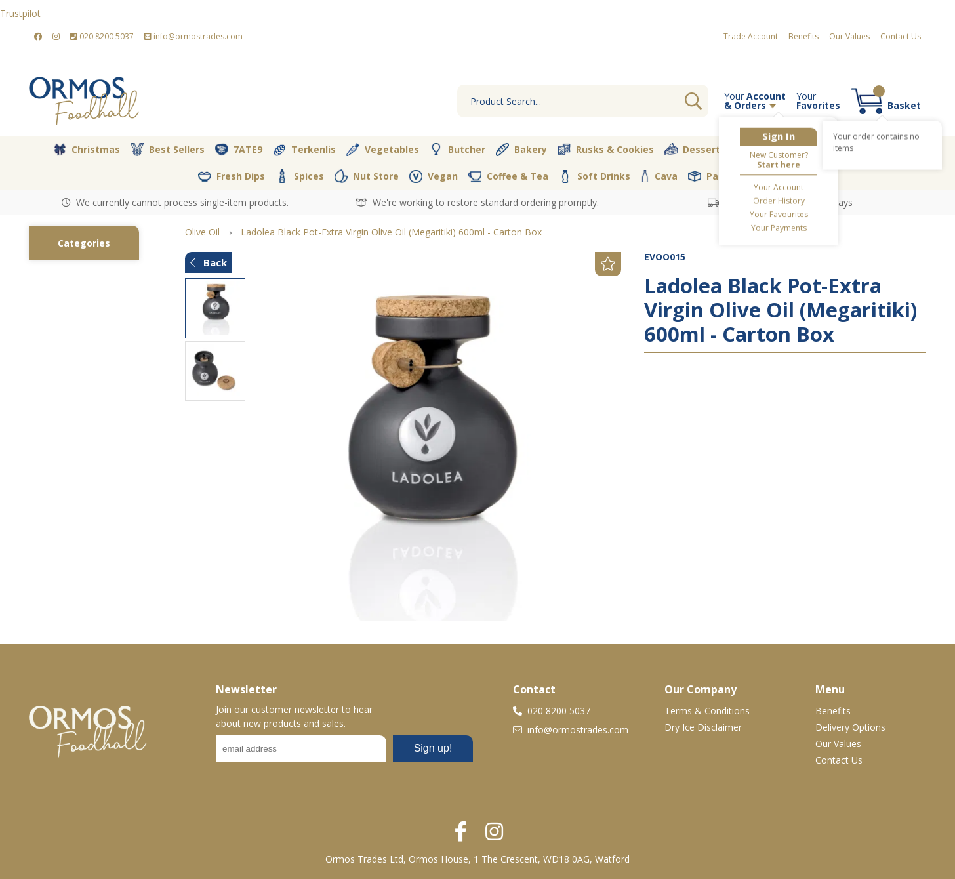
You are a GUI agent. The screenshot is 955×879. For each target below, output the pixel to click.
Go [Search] (693, 101)
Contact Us (900, 36)
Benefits (803, 36)
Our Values (849, 36)
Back (208, 262)
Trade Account (750, 36)
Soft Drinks (594, 176)
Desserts (694, 149)
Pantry (824, 148)
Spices (299, 175)
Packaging (722, 176)
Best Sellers (168, 149)
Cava (659, 176)
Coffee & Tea (508, 175)
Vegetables (382, 149)
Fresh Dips (231, 176)
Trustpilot (20, 13)
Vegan (433, 176)
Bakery (521, 149)
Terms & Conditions (707, 711)
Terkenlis (304, 149)
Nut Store (367, 175)
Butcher (457, 149)
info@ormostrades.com (193, 36)
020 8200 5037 (102, 36)
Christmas (86, 149)
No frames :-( (344, 752)
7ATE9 (238, 149)
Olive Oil (762, 149)
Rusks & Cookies (606, 149)
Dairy (881, 149)
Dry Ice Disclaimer (703, 727)
